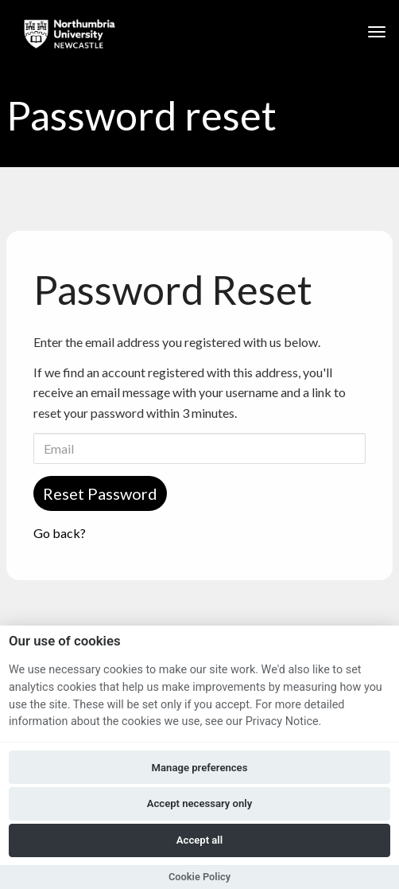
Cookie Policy (199, 877)
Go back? (59, 532)
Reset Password (100, 493)
